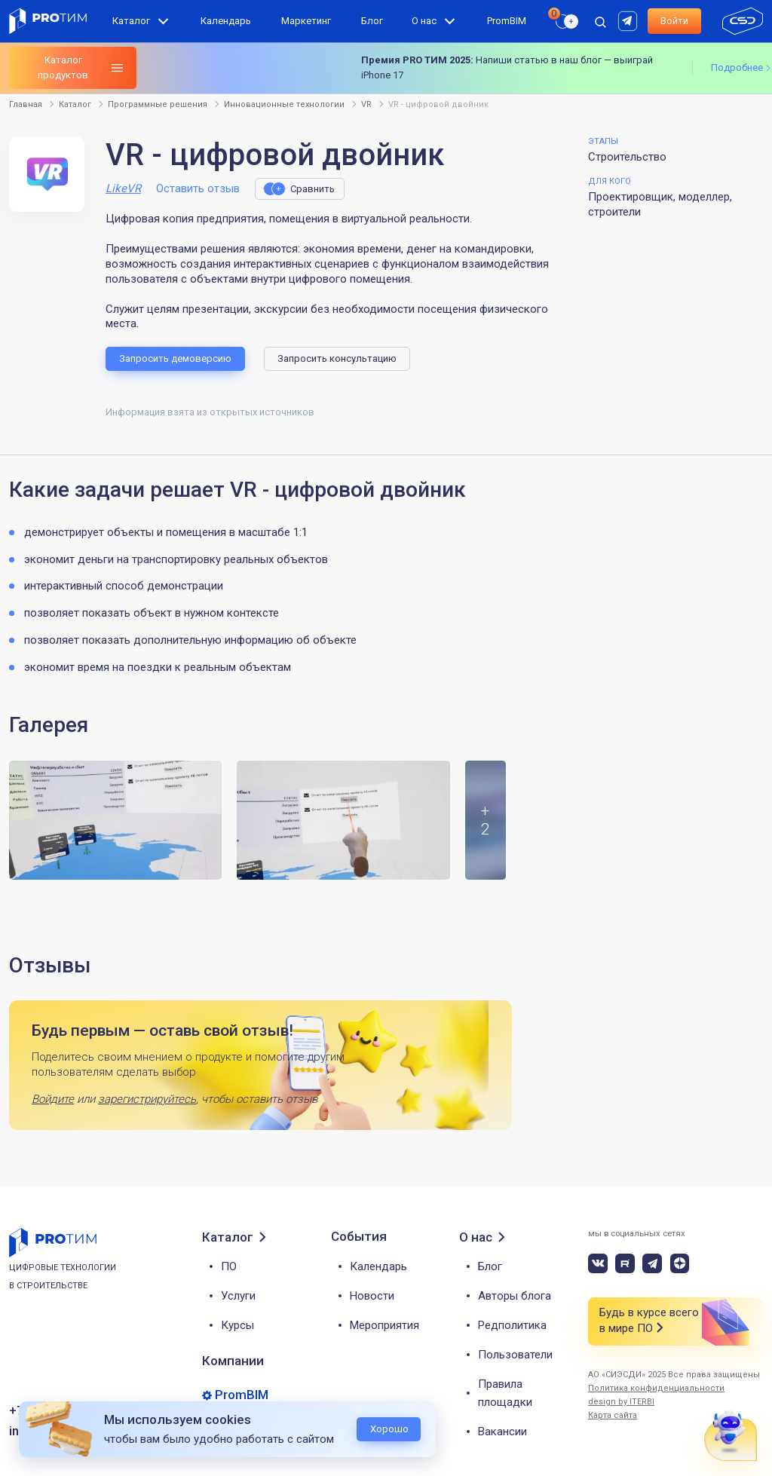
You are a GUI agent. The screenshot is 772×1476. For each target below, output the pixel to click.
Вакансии (502, 1431)
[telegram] (652, 1263)
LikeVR (123, 188)
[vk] (598, 1263)
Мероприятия (384, 1325)
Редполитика (512, 1325)
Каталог (131, 20)
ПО (229, 1266)
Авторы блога (514, 1296)
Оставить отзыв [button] (198, 188)
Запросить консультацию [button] (337, 358)
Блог (372, 20)
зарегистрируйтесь (147, 1099)
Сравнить (312, 188)
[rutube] (629, 20)
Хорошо (389, 1429)
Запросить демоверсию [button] (175, 358)
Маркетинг (306, 20)
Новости (372, 1296)
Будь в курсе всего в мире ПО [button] (649, 1321)
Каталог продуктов (63, 67)
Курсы (237, 1325)
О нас (424, 20)
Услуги (238, 1296)
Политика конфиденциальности (656, 1388)
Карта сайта (612, 1415)
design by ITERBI (621, 1402)
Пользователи (515, 1354)
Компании (233, 1360)
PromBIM (506, 20)
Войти (674, 20)
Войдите (53, 1099)
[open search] (600, 21)
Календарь (226, 20)
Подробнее (737, 67)
